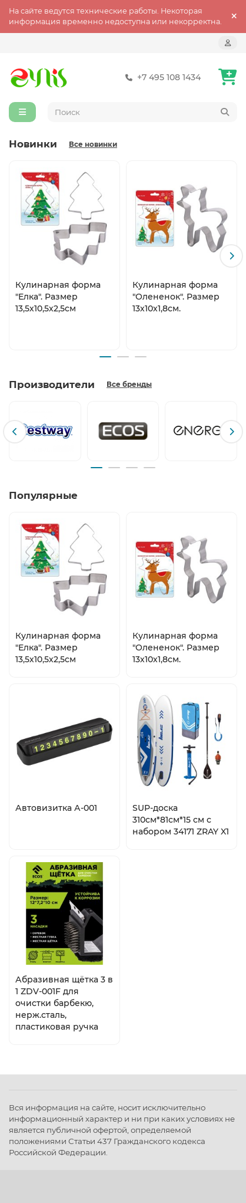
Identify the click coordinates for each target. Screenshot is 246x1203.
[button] (231, 256)
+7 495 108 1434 (161, 77)
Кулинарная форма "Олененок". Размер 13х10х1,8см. (176, 297)
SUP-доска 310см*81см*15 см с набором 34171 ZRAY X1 (180, 820)
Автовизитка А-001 (56, 808)
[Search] (143, 112)
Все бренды (129, 384)
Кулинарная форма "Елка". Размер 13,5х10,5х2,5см (58, 297)
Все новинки (93, 144)
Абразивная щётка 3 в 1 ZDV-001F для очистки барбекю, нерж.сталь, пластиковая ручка (64, 1003)
